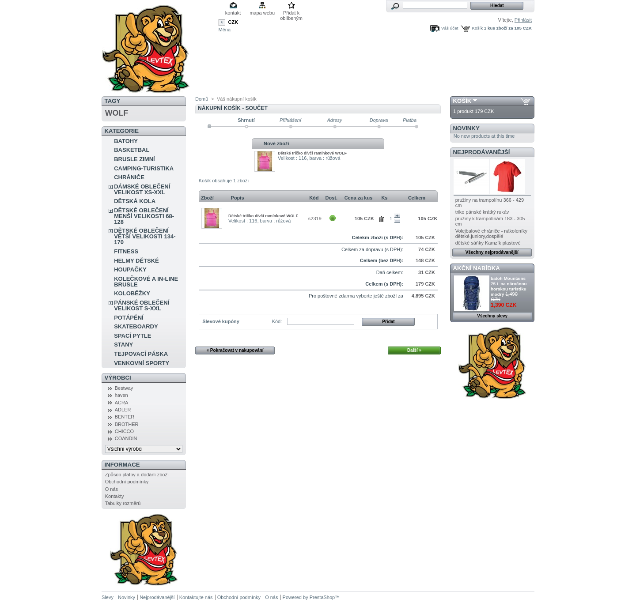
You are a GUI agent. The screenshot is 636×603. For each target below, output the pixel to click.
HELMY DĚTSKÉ (136, 260)
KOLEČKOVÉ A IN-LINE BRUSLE (146, 281)
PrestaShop (322, 597)
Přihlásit (523, 20)
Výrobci (118, 377)
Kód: (277, 321)
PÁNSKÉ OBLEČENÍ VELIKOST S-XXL (141, 305)
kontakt (233, 12)
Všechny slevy (492, 315)
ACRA (122, 402)
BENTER (125, 416)
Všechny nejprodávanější (492, 252)
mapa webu (262, 12)
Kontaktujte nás (196, 597)
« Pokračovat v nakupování (235, 350)
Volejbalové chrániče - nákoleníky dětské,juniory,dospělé (491, 233)
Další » (414, 350)
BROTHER (127, 424)
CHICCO (124, 431)
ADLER (123, 409)
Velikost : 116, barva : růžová (309, 158)
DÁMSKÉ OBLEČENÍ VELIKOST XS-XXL (142, 189)
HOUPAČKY (130, 269)
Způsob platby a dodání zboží (137, 474)
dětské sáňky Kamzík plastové (488, 242)
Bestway (124, 388)
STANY (123, 344)
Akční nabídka (476, 268)
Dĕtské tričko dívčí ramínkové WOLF (312, 153)
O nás (111, 489)
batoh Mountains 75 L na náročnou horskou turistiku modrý (509, 286)
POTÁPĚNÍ (128, 317)
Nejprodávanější (481, 152)
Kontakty (114, 496)
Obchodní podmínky (126, 481)
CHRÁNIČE (129, 177)
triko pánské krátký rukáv (482, 212)
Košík (477, 28)
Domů (201, 99)
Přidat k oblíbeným (291, 13)
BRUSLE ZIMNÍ (134, 159)
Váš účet (449, 28)
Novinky (466, 128)
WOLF (116, 113)
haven (121, 395)
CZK (233, 22)
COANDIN (126, 438)
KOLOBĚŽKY (132, 293)
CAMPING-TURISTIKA (144, 168)
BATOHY (126, 141)
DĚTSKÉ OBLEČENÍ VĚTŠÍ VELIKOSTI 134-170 (144, 236)
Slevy (108, 597)
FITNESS (126, 251)
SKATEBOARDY (136, 326)
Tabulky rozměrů (123, 503)
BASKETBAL (131, 150)
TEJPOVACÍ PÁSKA (141, 353)
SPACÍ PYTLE (132, 335)
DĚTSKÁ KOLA (134, 201)
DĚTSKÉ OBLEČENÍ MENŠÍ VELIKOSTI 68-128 (144, 216)
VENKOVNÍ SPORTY (141, 363)
